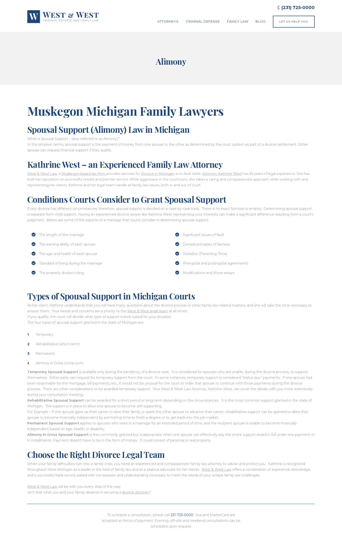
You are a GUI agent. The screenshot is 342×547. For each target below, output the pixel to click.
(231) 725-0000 (298, 7)
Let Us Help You (293, 21)
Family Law (237, 21)
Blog (261, 21)
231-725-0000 (182, 515)
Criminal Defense (203, 21)
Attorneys (168, 21)
